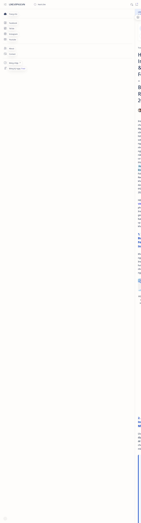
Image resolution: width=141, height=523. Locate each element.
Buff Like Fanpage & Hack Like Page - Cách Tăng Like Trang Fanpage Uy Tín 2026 (121, 74)
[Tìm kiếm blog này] (54, 4)
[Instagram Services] (5, 34)
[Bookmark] (136, 4)
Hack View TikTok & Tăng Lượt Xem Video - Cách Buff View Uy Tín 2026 (122, 164)
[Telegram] (119, 112)
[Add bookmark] (90, 61)
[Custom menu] (5, 62)
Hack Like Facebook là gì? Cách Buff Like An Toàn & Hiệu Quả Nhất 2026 (122, 194)
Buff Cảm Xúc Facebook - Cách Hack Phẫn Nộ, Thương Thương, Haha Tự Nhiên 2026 (121, 89)
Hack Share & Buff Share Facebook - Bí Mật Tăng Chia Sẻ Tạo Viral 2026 (120, 134)
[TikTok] (118, 143)
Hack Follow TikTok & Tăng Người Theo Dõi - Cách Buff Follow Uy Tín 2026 (120, 149)
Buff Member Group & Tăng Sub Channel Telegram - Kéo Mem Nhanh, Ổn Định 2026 (120, 119)
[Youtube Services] (5, 39)
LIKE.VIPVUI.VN (17, 4)
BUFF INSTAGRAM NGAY (55, 489)
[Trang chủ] (5, 14)
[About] (5, 48)
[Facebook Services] (5, 23)
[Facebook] (120, 67)
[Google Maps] (129, 213)
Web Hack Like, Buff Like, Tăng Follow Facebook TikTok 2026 (44, 518)
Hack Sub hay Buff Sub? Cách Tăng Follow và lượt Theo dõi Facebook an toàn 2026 (121, 104)
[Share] (95, 61)
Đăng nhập (108, 27)
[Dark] (131, 4)
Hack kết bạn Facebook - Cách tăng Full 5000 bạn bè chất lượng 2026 (121, 179)
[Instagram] (28, 39)
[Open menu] (5, 4)
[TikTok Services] (5, 28)
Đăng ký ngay (127, 27)
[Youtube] (129, 227)
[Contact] (5, 54)
